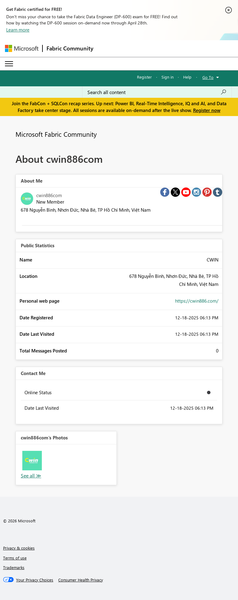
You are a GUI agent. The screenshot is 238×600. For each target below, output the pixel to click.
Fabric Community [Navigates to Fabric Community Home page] (69, 48)
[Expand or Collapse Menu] (9, 63)
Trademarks (13, 567)
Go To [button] (208, 77)
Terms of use (15, 557)
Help (187, 77)
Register (144, 77)
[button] (32, 460)
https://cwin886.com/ (196, 301)
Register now (206, 110)
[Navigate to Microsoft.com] (21, 48)
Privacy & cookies (19, 547)
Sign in (167, 77)
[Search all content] (157, 92)
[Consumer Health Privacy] (80, 579)
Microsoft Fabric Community (56, 134)
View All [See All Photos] (31, 475)
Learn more (17, 30)
